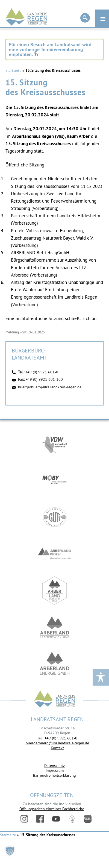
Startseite (13, 70)
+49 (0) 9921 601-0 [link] (61, 738)
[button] (10, 851)
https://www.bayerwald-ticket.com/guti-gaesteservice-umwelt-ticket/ (54, 517)
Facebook (40, 819)
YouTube (56, 819)
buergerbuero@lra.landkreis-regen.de (49, 387)
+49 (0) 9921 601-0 (41, 372)
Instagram (24, 819)
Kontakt (57, 747)
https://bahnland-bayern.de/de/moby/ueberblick (54, 480)
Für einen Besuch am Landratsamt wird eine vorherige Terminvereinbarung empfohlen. (50, 49)
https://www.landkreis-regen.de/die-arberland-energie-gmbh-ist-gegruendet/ (54, 664)
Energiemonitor (88, 819)
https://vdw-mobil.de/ (54, 443)
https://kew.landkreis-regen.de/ (54, 627)
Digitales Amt (72, 819)
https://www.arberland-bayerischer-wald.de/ (54, 590)
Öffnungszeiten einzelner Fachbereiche (51, 808)
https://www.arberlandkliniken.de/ (54, 554)
